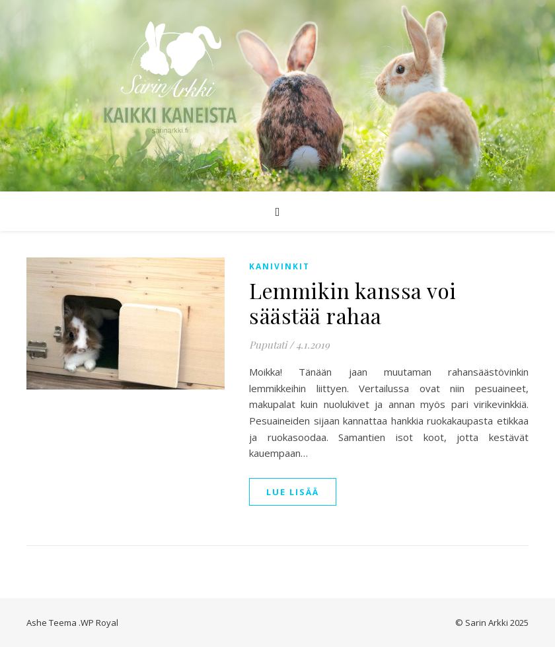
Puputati (268, 344)
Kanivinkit (279, 266)
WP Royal (99, 623)
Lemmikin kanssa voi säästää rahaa (353, 302)
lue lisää (292, 492)
